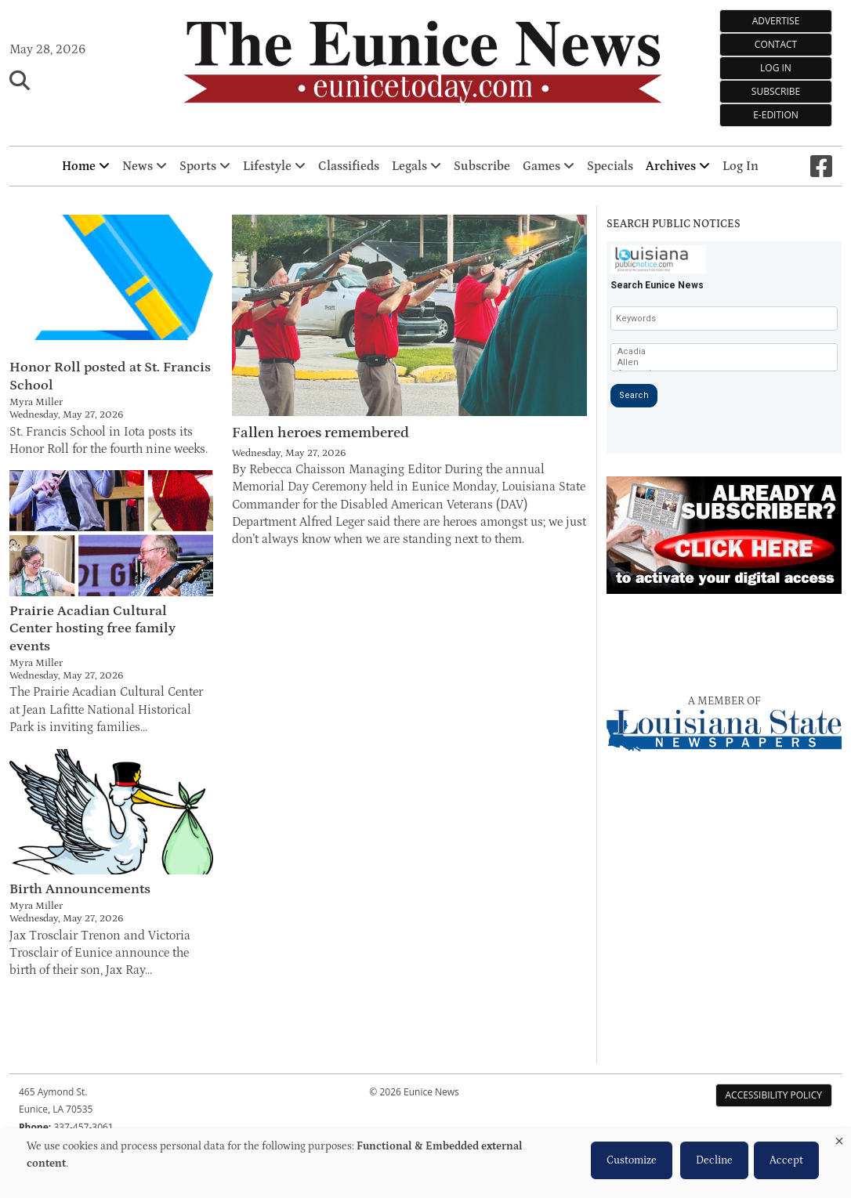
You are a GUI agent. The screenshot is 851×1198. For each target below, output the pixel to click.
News (144, 166)
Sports (204, 166)
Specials (610, 166)
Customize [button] (632, 1160)
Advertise (776, 20)
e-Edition (775, 114)
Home (86, 166)
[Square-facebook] (821, 166)
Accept (786, 1160)
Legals (416, 166)
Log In (775, 67)
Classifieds (348, 166)
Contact (776, 44)
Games (548, 166)
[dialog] (425, 1163)
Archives (678, 166)
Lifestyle (274, 166)
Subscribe (775, 91)
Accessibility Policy (774, 1095)
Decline (714, 1160)
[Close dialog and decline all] (839, 1138)
